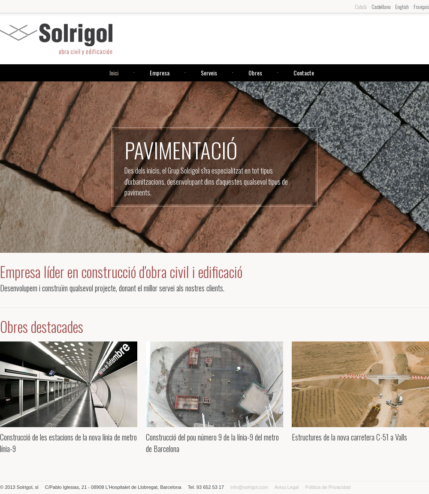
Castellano (381, 6)
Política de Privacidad (327, 487)
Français (421, 6)
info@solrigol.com (249, 487)
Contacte (303, 72)
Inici (113, 72)
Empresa (159, 72)
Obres (255, 72)
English (402, 6)
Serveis (209, 72)
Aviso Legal (287, 487)
